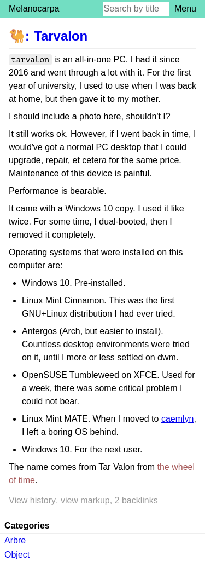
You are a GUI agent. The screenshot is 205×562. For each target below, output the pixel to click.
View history (32, 500)
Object (17, 554)
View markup (85, 500)
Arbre (15, 540)
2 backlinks (136, 500)
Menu (185, 8)
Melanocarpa (34, 8)
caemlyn (177, 418)
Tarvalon (60, 35)
